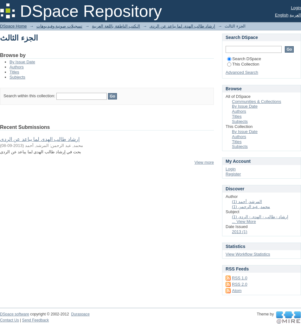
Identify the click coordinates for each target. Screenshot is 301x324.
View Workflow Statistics (248, 254)
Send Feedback (35, 320)
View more (204, 162)
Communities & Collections (256, 101)
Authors (17, 67)
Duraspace (80, 314)
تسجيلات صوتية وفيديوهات (59, 26)
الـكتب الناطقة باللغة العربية (116, 26)
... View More (244, 221)
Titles (14, 72)
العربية (295, 15)
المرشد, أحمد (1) (247, 201)
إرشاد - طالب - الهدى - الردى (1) (260, 216)
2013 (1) (239, 231)
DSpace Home (13, 26)
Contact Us (9, 320)
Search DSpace (244, 58)
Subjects (17, 77)
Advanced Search (242, 72)
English (282, 15)
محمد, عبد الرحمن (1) (251, 206)
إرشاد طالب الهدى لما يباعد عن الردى (182, 26)
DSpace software (14, 314)
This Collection (243, 64)
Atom (236, 290)
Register (233, 174)
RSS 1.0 (239, 278)
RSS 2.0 (239, 284)
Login (296, 7)
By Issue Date (22, 62)
